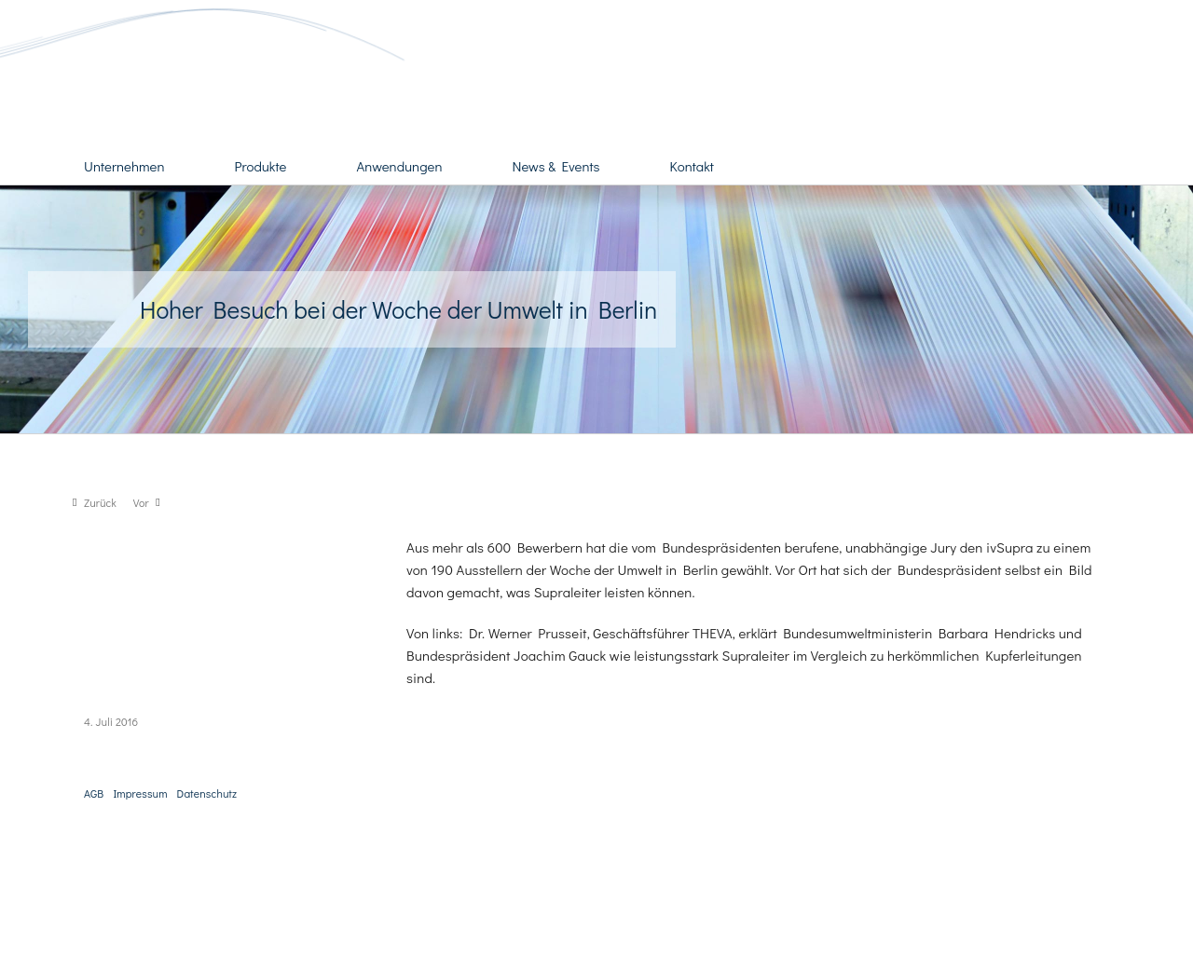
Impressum (140, 793)
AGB (93, 793)
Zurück (100, 502)
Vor (141, 502)
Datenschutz (207, 793)
